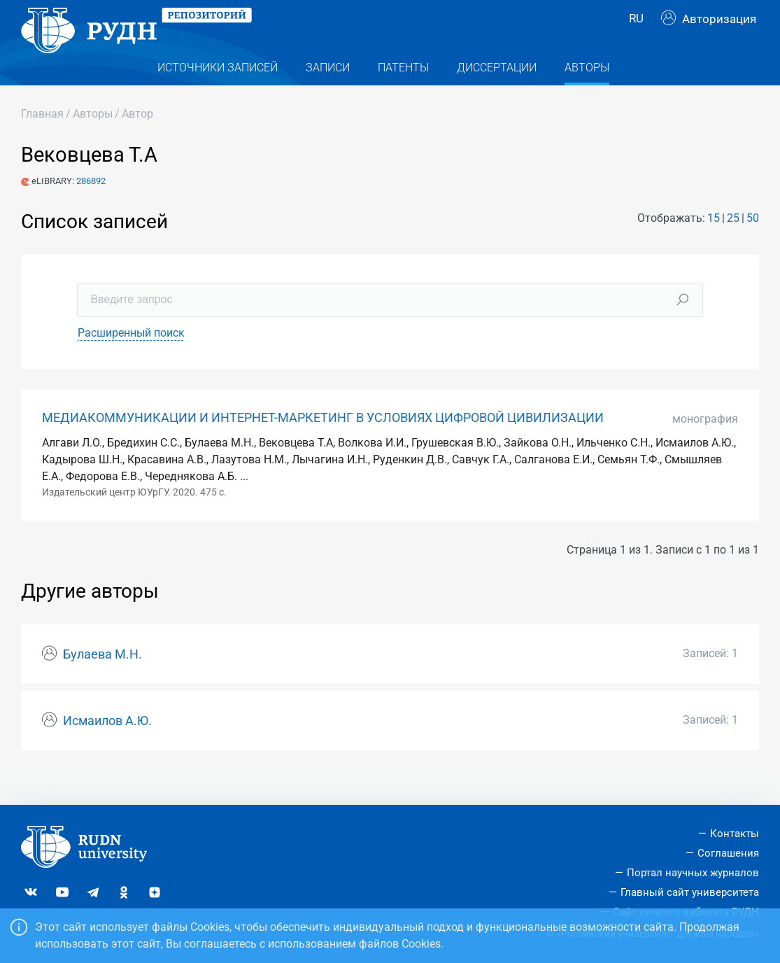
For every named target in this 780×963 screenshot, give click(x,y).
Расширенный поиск (131, 359)
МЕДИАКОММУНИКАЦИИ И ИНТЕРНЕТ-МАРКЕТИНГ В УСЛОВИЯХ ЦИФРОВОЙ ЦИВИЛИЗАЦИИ (323, 444)
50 (752, 245)
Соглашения (728, 853)
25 (733, 245)
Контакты (734, 833)
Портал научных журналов (693, 872)
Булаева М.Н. (102, 682)
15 (713, 245)
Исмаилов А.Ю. (107, 747)
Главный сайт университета (690, 892)
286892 (91, 208)
